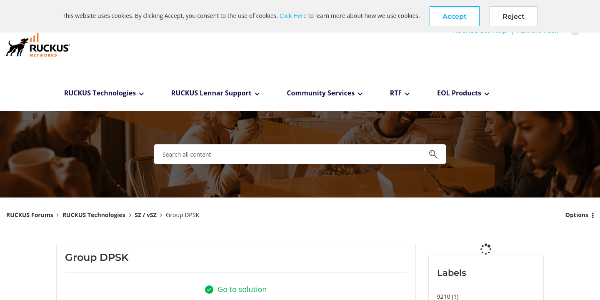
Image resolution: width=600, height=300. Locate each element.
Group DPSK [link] (182, 215)
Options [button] (576, 215)
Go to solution (242, 289)
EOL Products (459, 93)
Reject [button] (513, 16)
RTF (396, 93)
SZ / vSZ (146, 215)
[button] (455, 16)
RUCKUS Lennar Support (211, 93)
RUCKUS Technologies (100, 93)
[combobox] (300, 154)
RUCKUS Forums (29, 215)
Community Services (321, 93)
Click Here (293, 16)
